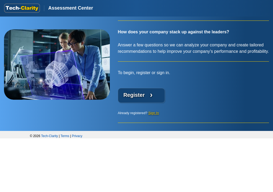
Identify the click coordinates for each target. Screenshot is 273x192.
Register (138, 94)
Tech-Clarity (49, 136)
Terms (65, 136)
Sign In (153, 113)
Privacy (77, 136)
